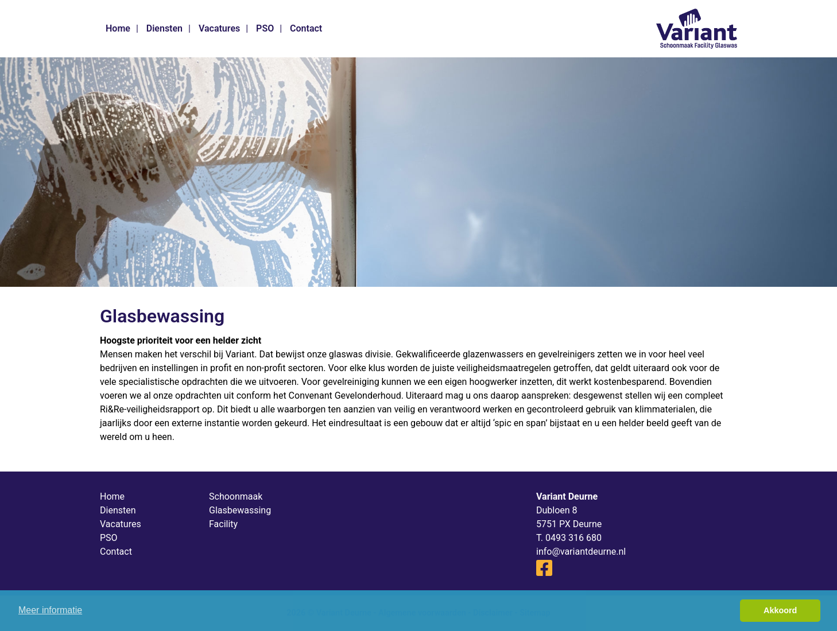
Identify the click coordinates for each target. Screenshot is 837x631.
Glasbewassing (240, 510)
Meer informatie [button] (50, 610)
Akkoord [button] (780, 610)
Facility (223, 524)
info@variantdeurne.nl (581, 551)
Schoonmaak (235, 496)
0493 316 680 (573, 537)
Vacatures (219, 28)
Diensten (164, 28)
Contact (306, 28)
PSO (265, 28)
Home (118, 28)
